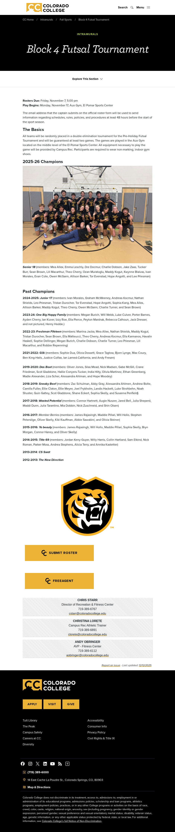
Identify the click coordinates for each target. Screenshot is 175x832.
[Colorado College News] (60, 764)
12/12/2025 (145, 665)
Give (70, 704)
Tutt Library (30, 720)
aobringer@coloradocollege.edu (87, 655)
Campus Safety (32, 732)
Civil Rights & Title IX (101, 738)
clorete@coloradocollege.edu (87, 634)
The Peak (29, 726)
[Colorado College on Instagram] (30, 764)
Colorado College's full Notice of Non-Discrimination (71, 821)
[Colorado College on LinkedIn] (45, 764)
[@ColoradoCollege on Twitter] (37, 764)
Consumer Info (97, 726)
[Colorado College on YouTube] (52, 764)
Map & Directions (39, 787)
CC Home (28, 19)
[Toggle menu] (143, 7)
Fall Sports (66, 19)
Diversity (28, 744)
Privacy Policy (96, 732)
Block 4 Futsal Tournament (94, 19)
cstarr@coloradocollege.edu (87, 613)
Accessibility (96, 720)
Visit (52, 704)
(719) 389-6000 (38, 772)
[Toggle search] (125, 7)
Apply (32, 704)
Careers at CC (32, 738)
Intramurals (46, 19)
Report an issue (111, 665)
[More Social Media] (67, 764)
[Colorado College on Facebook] (22, 764)
